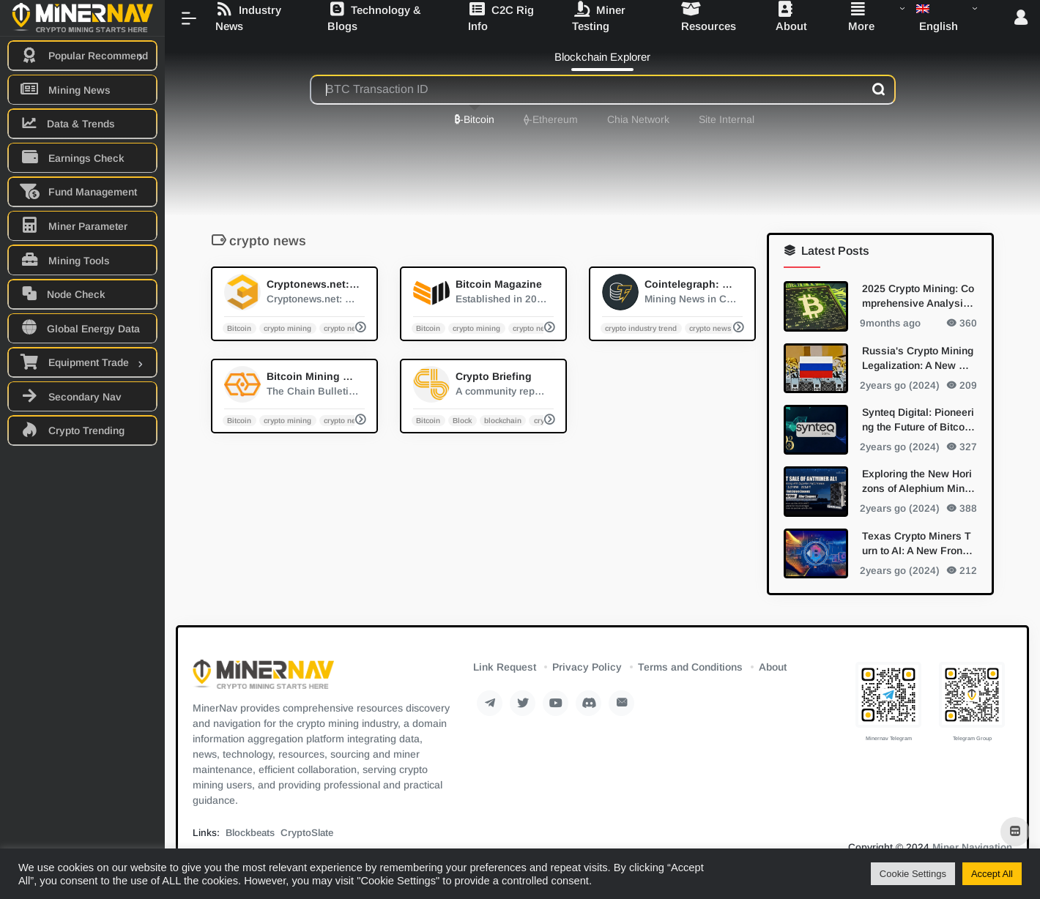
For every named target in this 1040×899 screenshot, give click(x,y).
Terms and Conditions (690, 667)
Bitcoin (239, 328)
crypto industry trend (641, 328)
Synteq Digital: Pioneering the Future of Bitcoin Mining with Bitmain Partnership (918, 419)
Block (462, 420)
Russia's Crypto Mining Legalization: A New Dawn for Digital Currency (917, 358)
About (773, 667)
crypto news (344, 328)
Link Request (504, 667)
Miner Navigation (972, 847)
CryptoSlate (307, 832)
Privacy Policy (587, 667)
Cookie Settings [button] (913, 873)
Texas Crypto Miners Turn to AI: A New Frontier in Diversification (918, 543)
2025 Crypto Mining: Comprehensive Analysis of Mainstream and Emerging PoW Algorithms (918, 296)
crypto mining (287, 328)
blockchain (502, 420)
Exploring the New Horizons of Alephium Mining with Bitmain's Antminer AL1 (918, 482)
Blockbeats (250, 832)
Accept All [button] (992, 873)
